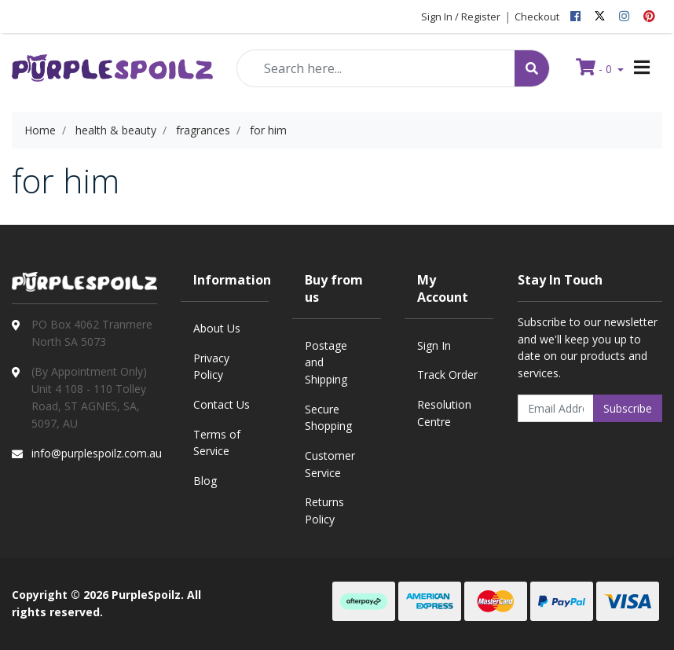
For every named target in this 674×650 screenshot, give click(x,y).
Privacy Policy (211, 367)
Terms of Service (216, 443)
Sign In (434, 345)
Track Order (447, 374)
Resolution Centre (444, 413)
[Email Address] (556, 408)
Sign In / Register (460, 16)
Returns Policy (324, 510)
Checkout (537, 16)
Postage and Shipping (326, 362)
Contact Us (221, 404)
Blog (205, 480)
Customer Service (330, 464)
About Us (216, 328)
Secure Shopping (328, 418)
